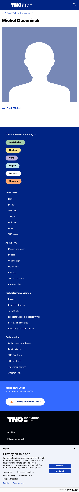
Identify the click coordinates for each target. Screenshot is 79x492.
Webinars (12, 210)
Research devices (16, 305)
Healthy (13, 150)
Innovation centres (17, 367)
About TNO (11, 243)
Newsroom (11, 193)
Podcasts (12, 222)
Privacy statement (15, 439)
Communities (14, 284)
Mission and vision (16, 249)
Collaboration (13, 337)
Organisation (14, 261)
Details (6, 483)
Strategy (12, 255)
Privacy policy (18, 483)
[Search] (74, 4)
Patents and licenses (18, 323)
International (14, 373)
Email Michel (13, 108)
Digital (12, 166)
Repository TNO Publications (21, 328)
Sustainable (15, 142)
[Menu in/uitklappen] (4, 5)
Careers (13, 181)
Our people (13, 266)
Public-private (14, 349)
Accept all (60, 466)
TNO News (13, 234)
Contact (12, 272)
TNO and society (16, 278)
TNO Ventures (14, 361)
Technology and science (18, 293)
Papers (11, 228)
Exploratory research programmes (24, 317)
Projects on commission (19, 343)
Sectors (13, 173)
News (11, 199)
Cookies (11, 432)
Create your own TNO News (28, 402)
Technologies (14, 311)
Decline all (60, 471)
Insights (12, 216)
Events (11, 205)
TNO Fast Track (15, 355)
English (7, 449)
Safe (11, 158)
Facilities (12, 299)
